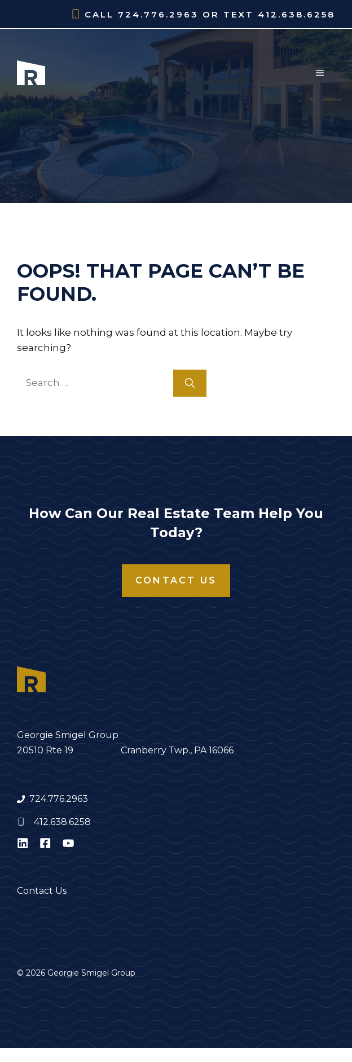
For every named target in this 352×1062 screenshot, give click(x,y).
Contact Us (176, 580)
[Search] (189, 383)
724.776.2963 (58, 798)
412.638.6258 (62, 822)
